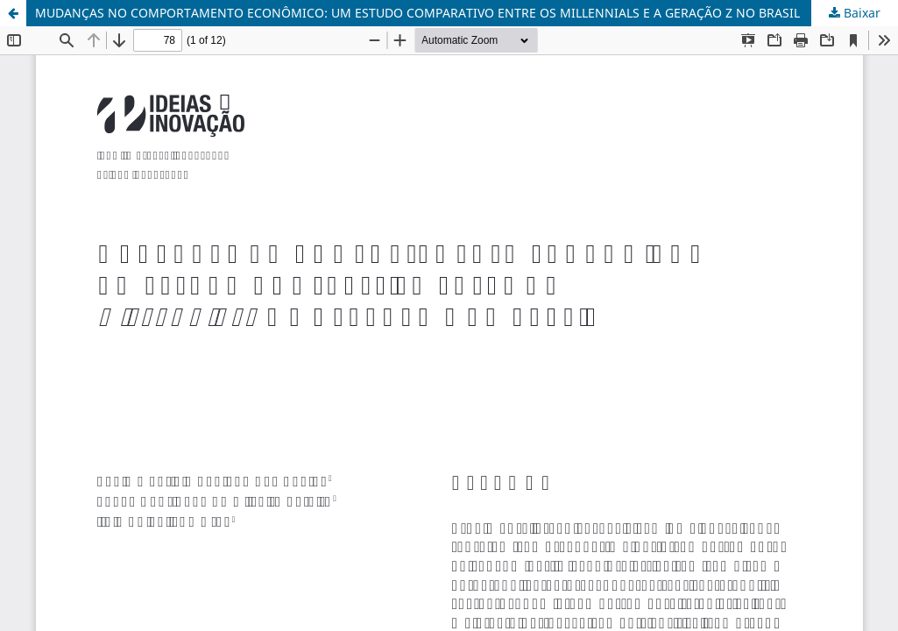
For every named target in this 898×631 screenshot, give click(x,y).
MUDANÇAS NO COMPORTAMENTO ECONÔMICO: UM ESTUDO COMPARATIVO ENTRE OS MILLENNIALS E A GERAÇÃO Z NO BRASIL (417, 12)
